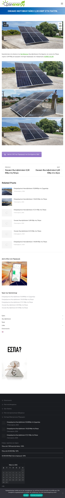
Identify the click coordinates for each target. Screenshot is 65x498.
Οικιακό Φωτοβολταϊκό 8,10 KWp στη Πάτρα (27, 231)
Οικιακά (6, 25)
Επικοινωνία (8, 400)
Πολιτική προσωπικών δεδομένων (14, 413)
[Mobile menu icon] (62, 3)
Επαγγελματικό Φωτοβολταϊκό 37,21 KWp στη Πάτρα (30, 210)
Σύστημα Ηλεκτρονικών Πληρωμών (14, 417)
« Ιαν (3, 486)
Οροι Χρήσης (8, 408)
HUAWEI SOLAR (49, 56)
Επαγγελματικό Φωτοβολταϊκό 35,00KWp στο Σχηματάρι (31, 188)
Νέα (5, 23)
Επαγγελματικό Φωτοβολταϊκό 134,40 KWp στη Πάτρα (30, 242)
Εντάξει (26, 495)
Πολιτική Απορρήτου (10, 404)
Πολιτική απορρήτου (36, 495)
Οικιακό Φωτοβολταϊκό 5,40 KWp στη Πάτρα (27, 220)
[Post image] (7, 191)
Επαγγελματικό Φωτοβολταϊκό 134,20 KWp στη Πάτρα (30, 199)
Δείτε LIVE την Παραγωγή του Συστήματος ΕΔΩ (21, 154)
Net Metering (24, 54)
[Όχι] (63, 493)
